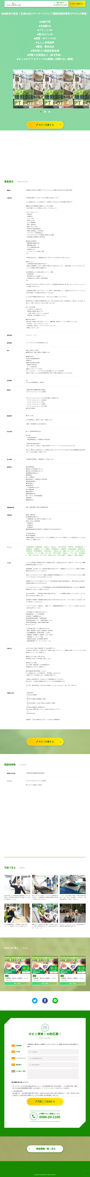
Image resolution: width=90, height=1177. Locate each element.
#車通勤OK (37, 549)
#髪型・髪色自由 (79, 555)
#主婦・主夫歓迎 (80, 551)
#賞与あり (54, 547)
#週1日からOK (57, 551)
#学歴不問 (70, 547)
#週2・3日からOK (34, 555)
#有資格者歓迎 (72, 549)
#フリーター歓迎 (39, 553)
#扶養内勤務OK (38, 551)
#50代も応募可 (57, 553)
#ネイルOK (48, 553)
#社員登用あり (48, 551)
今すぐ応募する (76, 4)
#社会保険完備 (79, 547)
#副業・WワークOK (68, 551)
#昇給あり (46, 547)
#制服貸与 (64, 549)
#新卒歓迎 (30, 553)
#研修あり (65, 553)
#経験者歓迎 (39, 547)
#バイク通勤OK (45, 549)
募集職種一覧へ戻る (46, 1149)
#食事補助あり (55, 549)
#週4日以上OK (52, 555)
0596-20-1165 (60, 5)
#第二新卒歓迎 (62, 547)
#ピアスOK (43, 555)
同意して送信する (45, 1101)
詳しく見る (17, 983)
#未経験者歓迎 (30, 547)
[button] (75, 90)
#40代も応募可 (62, 555)
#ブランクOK (73, 553)
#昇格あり (70, 555)
